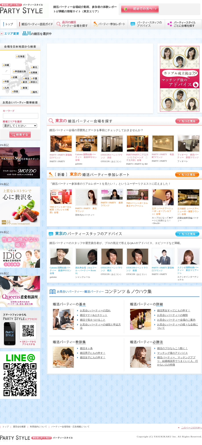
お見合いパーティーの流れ (95, 310)
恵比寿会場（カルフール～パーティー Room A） (86, 270)
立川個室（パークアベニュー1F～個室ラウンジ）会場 (188, 211)
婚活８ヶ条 (86, 348)
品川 (26, 33)
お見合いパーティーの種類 (172, 315)
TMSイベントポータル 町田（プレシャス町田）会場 (61, 210)
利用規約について (38, 426)
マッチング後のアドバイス (172, 352)
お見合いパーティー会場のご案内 (176, 319)
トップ (5, 426)
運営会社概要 (19, 426)
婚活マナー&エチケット (93, 315)
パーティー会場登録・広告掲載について (70, 426)
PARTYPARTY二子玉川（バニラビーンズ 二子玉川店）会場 (137, 157)
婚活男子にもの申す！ (92, 352)
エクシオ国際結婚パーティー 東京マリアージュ (188, 270)
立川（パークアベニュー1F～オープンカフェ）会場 (162, 211)
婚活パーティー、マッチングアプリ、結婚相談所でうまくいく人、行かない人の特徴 (177, 361)
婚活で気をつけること (92, 319)
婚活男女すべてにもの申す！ (173, 310)
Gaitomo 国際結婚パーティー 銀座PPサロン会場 (86, 157)
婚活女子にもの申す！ (92, 357)
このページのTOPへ (191, 427)
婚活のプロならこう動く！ (172, 348)
